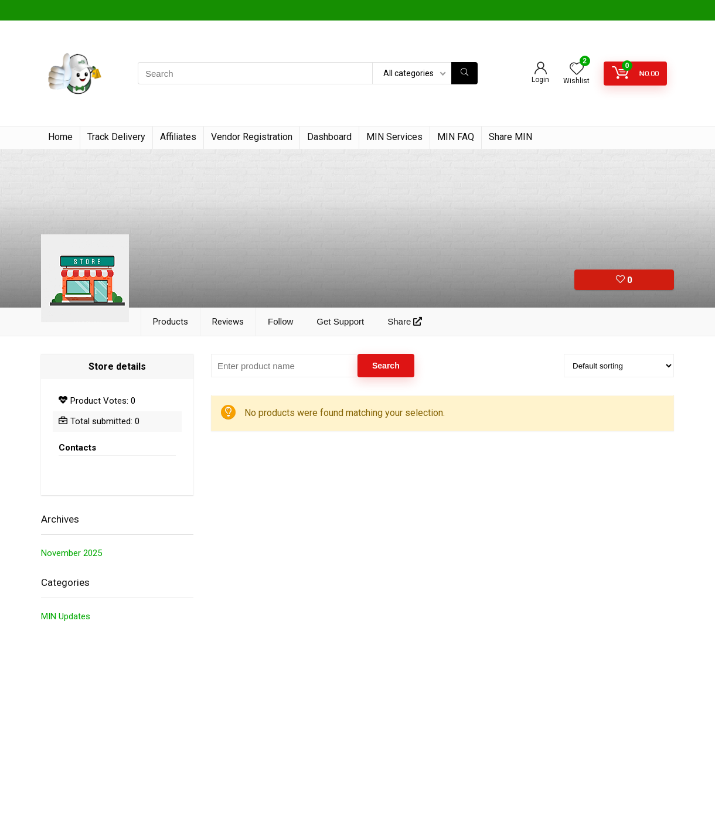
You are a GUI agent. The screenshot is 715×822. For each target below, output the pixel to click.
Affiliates (178, 136)
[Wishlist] (577, 70)
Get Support (340, 321)
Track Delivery (116, 136)
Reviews (228, 321)
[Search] (464, 73)
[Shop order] (619, 365)
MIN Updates (65, 616)
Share (404, 321)
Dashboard (329, 136)
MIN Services (394, 136)
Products (170, 321)
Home (60, 136)
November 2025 (71, 553)
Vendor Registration (251, 136)
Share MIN (510, 136)
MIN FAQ (455, 136)
